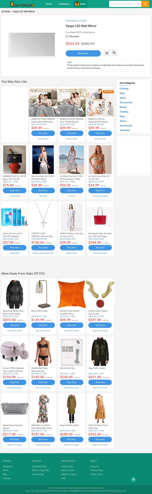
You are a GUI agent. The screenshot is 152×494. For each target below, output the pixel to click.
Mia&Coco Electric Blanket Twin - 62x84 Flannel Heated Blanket (71, 122)
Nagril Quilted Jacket (69, 425)
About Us (95, 466)
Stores (49, 4)
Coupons (7, 478)
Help (63, 478)
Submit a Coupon (69, 474)
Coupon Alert (67, 466)
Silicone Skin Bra (67, 368)
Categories (64, 4)
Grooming (125, 130)
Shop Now (83, 53)
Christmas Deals (39, 466)
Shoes (123, 98)
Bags (122, 93)
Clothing (124, 88)
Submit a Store (67, 470)
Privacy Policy (97, 470)
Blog (5, 474)
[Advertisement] (14, 114)
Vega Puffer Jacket (96, 368)
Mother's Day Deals (40, 470)
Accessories (126, 102)
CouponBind (74, 491)
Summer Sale (38, 474)
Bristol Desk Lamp (39, 311)
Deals (80, 3)
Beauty (123, 107)
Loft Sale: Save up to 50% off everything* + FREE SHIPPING (71, 179)
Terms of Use (97, 474)
